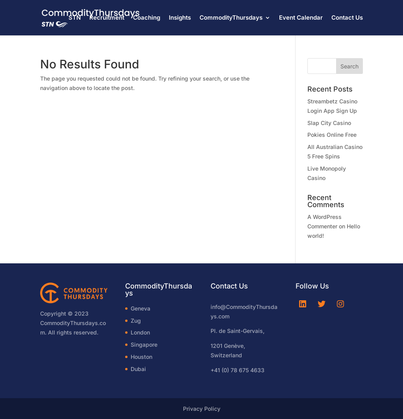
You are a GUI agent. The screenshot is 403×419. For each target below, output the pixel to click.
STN (74, 18)
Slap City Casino (329, 122)
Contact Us (347, 18)
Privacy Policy (201, 408)
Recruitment (106, 18)
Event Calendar (301, 18)
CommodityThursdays (231, 18)
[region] (102, 357)
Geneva (140, 308)
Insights (180, 18)
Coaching (146, 18)
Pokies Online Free (332, 134)
